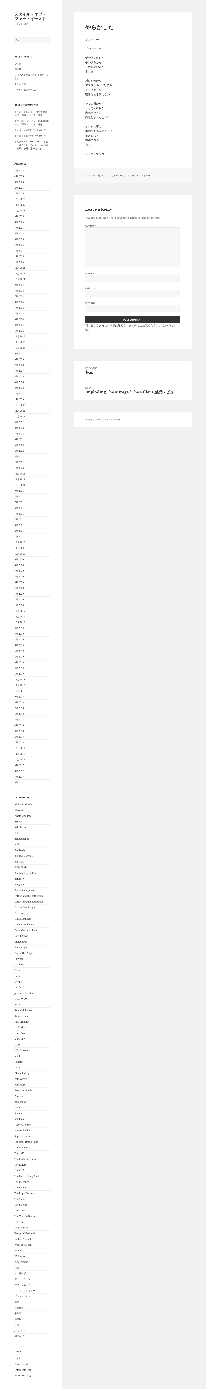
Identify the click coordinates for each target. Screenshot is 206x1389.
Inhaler (18, 987)
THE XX (18, 1221)
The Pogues (20, 1187)
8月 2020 (19, 565)
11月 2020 (19, 548)
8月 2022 (19, 427)
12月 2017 (19, 748)
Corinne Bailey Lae (24, 924)
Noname (19, 1061)
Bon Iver (19, 878)
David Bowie (21, 936)
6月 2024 (19, 302)
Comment (92, 225)
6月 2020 (19, 576)
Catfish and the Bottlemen (28, 896)
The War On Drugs (24, 1216)
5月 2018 (19, 719)
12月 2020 (19, 542)
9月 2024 (19, 284)
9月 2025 (19, 216)
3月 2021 (19, 525)
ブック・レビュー (23, 1296)
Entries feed (21, 1364)
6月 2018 (19, 713)
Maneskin (19, 1038)
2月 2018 (19, 736)
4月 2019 (19, 656)
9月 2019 (19, 628)
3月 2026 (19, 182)
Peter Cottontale (23, 1090)
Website (90, 303)
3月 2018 (19, 731)
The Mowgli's (21, 1181)
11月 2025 (19, 204)
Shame (18, 1113)
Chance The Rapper (25, 907)
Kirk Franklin (21, 1021)
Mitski (17, 1056)
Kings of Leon (21, 1016)
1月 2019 (19, 673)
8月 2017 (19, 771)
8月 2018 (19, 702)
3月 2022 (19, 456)
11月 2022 (19, 410)
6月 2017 (19, 782)
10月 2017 (19, 759)
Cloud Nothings (22, 918)
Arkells (18, 821)
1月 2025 (19, 262)
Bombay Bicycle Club (25, 873)
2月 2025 (19, 256)
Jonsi (17, 1004)
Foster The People (24, 953)
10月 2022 (19, 416)
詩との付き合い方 (36, 130)
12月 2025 (19, 199)
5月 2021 (19, 513)
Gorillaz (18, 964)
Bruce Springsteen (24, 890)
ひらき (17, 63)
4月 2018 (19, 725)
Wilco (17, 1250)
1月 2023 (19, 399)
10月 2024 (19, 279)
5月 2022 (19, 445)
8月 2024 (19, 290)
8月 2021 (19, 496)
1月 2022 (19, 467)
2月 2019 (19, 668)
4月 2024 (19, 313)
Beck (17, 844)
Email (90, 288)
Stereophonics (22, 1130)
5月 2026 (19, 170)
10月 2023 (19, 347)
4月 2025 (19, 244)
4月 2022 (19, 450)
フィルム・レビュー (24, 1290)
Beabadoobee (21, 838)
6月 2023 (19, 370)
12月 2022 (19, 405)
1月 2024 (19, 330)
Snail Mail (19, 1119)
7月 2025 (19, 227)
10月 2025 (19, 210)
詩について (20, 1330)
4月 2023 (19, 382)
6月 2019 (19, 645)
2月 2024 (19, 325)
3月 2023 (19, 387)
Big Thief (19, 861)
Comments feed (22, 1369)
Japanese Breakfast (24, 993)
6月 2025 (19, 233)
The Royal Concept (24, 1193)
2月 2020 (19, 599)
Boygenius (20, 884)
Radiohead (20, 1101)
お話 (16, 1267)
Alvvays (18, 810)
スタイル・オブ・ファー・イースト (30, 16)
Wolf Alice (20, 1256)
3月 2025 (19, 250)
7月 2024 (19, 296)
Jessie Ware (20, 998)
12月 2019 (19, 610)
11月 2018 (19, 685)
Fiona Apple (20, 947)
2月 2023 (19, 393)
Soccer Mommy (22, 1124)
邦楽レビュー (21, 1336)
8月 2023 (19, 359)
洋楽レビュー (21, 1319)
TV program (21, 1227)
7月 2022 (19, 433)
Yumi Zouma (21, 1261)
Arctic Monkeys (22, 815)
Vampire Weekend (24, 1233)
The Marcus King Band (26, 1176)
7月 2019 (19, 639)
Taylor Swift (21, 1147)
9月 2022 (19, 422)
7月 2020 (19, 570)
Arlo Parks (20, 827)
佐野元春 (19, 1307)
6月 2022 (19, 439)
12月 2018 (19, 679)
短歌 (16, 1324)
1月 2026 (19, 193)
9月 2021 (19, 490)
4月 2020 (19, 588)
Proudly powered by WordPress (102, 419)
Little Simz (20, 1027)
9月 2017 (19, 765)
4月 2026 (19, 176)
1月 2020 (19, 605)
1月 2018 (19, 742)
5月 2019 (19, 650)
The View (19, 1210)
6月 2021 (19, 508)
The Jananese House (25, 1159)
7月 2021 (19, 502)
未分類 (17, 1313)
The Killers (20, 1164)
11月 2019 (19, 616)
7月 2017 (19, 776)
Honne (18, 976)
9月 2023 (19, 353)
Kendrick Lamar (23, 1010)
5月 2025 (19, 239)
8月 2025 (19, 222)
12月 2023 (19, 336)
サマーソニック (22, 1284)
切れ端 (17, 69)
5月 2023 (19, 376)
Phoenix (18, 1096)
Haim (17, 970)
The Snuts (19, 1199)
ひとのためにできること (27, 89)
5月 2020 (19, 582)
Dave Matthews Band (26, 930)
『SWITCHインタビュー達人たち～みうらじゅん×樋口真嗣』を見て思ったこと (31, 145)
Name (90, 273)
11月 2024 (19, 273)
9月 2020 (19, 559)
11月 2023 (19, 342)
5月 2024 (19, 307)
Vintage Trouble (23, 1239)
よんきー (113, 175)
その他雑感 (20, 1273)
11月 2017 (19, 753)
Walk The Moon (22, 1244)
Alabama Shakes (23, 804)
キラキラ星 (20, 84)
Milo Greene (21, 1050)
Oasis (17, 1067)
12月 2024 (19, 267)
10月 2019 (19, 622)
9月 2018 (19, 696)
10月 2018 (19, 690)
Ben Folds (19, 850)
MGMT (18, 1044)
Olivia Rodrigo (22, 1073)
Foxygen (18, 958)
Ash (16, 833)
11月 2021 (19, 479)
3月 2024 (19, 319)
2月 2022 (19, 462)
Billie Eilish (20, 867)
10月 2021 (19, 485)
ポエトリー (20, 1302)
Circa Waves (21, 913)
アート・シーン (22, 1279)
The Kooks (20, 1170)
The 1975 (19, 1153)
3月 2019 (19, 662)
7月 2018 (19, 708)
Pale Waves (20, 1078)
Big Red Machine (23, 855)
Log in (17, 1358)
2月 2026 (19, 187)
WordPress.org (22, 1375)
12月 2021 (19, 473)
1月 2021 (19, 536)
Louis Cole (20, 1033)
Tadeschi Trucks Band (26, 1141)
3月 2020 (19, 593)
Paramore (19, 1084)
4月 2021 (19, 519)
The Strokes (20, 1204)
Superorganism (22, 1136)
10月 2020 (19, 553)
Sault (17, 1107)
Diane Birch (20, 941)
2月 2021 (19, 530)
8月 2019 (19, 633)
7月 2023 (19, 365)
